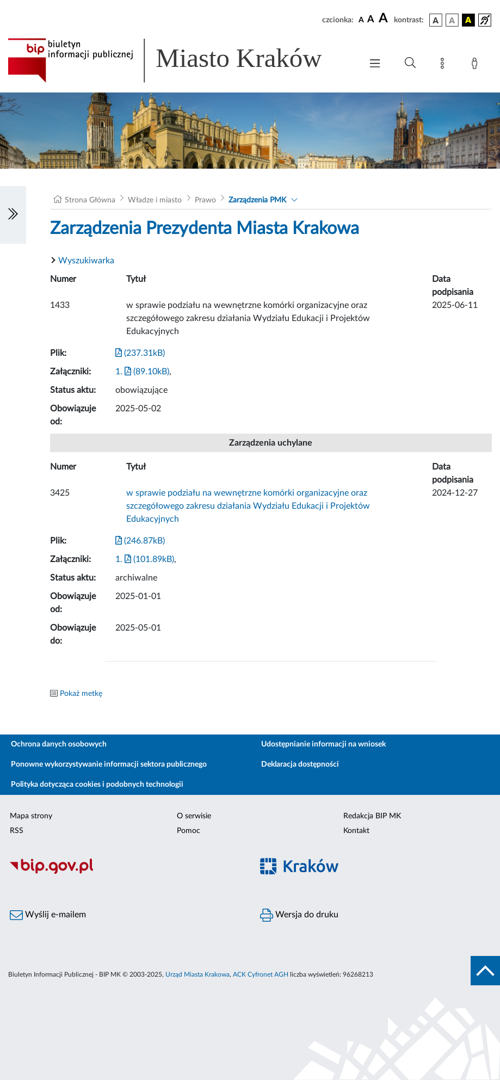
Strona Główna (90, 200)
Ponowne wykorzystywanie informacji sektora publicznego (109, 764)
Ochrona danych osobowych (59, 744)
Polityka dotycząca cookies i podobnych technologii (97, 784)
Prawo (205, 200)
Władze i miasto (155, 200)
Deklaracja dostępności (300, 764)
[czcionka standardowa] (361, 19)
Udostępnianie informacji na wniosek (323, 744)
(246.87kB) (140, 540)
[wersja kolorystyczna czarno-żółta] (468, 20)
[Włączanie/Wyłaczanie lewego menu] (13, 215)
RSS (16, 831)
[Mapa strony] (444, 65)
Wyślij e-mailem (48, 915)
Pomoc (188, 831)
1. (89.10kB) (142, 371)
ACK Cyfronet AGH (260, 974)
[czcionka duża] (385, 18)
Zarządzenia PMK (257, 200)
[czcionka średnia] (370, 20)
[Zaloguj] (477, 65)
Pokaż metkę (81, 694)
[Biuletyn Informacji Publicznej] (125, 872)
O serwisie (194, 816)
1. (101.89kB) (144, 559)
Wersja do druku (299, 915)
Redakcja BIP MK (372, 816)
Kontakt (356, 831)
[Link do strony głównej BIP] (179, 60)
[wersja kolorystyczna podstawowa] (436, 20)
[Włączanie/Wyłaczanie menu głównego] (375, 64)
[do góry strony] (485, 970)
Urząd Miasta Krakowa (197, 974)
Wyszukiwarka (86, 260)
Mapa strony (31, 816)
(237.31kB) (140, 353)
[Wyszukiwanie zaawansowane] (410, 63)
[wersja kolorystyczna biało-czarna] (452, 20)
